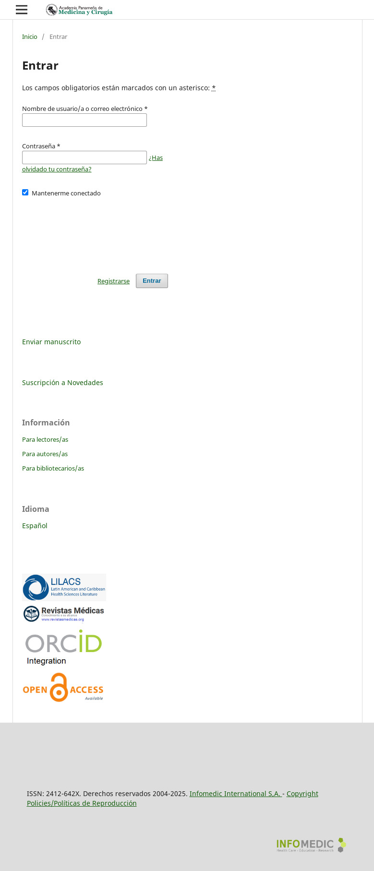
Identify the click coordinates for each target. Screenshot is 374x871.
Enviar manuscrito (51, 341)
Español (35, 525)
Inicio (29, 36)
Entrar (152, 280)
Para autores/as (45, 453)
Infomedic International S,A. (236, 793)
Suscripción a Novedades (62, 382)
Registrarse (113, 281)
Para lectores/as (45, 439)
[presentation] (95, 231)
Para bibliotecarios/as (53, 468)
